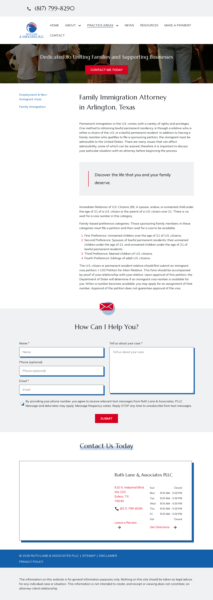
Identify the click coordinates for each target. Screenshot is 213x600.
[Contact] (57, 35)
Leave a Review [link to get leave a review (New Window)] (126, 525)
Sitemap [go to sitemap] (89, 555)
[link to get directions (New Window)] (129, 495)
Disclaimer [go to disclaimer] (108, 555)
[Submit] (106, 418)
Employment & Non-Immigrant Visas (33, 97)
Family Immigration (32, 107)
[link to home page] (31, 30)
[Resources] (149, 25)
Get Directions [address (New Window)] (163, 527)
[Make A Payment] (177, 25)
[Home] (54, 25)
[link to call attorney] (49, 8)
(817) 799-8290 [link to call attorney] (129, 508)
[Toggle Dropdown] (80, 25)
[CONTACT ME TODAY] (106, 69)
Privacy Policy (31, 562)
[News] (129, 25)
